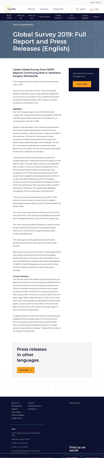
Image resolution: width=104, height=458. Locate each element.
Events (31, 403)
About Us (15, 403)
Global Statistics (17, 415)
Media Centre (16, 418)
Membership (16, 406)
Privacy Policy (75, 403)
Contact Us (32, 409)
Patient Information (16, 410)
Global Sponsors (34, 406)
